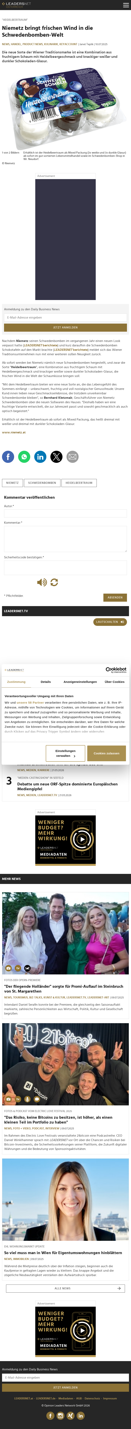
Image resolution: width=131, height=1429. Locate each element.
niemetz (12, 483)
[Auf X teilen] (56, 457)
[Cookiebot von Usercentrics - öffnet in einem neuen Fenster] (108, 670)
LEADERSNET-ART (98, 997)
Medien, (31, 770)
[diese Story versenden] (73, 457)
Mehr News (11, 879)
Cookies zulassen (106, 753)
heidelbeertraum (79, 483)
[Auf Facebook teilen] (8, 457)
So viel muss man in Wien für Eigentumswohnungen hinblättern (63, 1253)
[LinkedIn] (81, 1416)
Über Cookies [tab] (115, 681)
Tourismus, (21, 997)
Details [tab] (46, 681)
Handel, (17, 44)
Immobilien (21, 1259)
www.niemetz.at (14, 432)
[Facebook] (50, 1416)
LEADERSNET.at (23, 1398)
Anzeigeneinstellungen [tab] (80, 681)
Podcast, (38, 1128)
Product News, (33, 44)
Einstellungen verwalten (65, 753)
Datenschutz (92, 1398)
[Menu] (126, 5)
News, (6, 44)
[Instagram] (60, 1416)
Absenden (115, 597)
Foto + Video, (22, 1128)
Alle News (88, 1288)
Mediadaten (65, 1398)
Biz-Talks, (36, 997)
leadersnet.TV (16, 611)
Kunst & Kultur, (55, 997)
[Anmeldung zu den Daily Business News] (65, 318)
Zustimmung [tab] (16, 681)
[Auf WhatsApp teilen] (24, 457)
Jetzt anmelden (65, 327)
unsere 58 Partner (30, 702)
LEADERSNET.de (45, 1398)
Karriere (43, 770)
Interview (52, 1128)
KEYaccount (68, 44)
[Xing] (71, 1416)
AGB (79, 1398)
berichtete (40, 345)
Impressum (110, 1398)
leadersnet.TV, (77, 997)
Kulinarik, (51, 44)
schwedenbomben (42, 483)
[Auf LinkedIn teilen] (40, 457)
